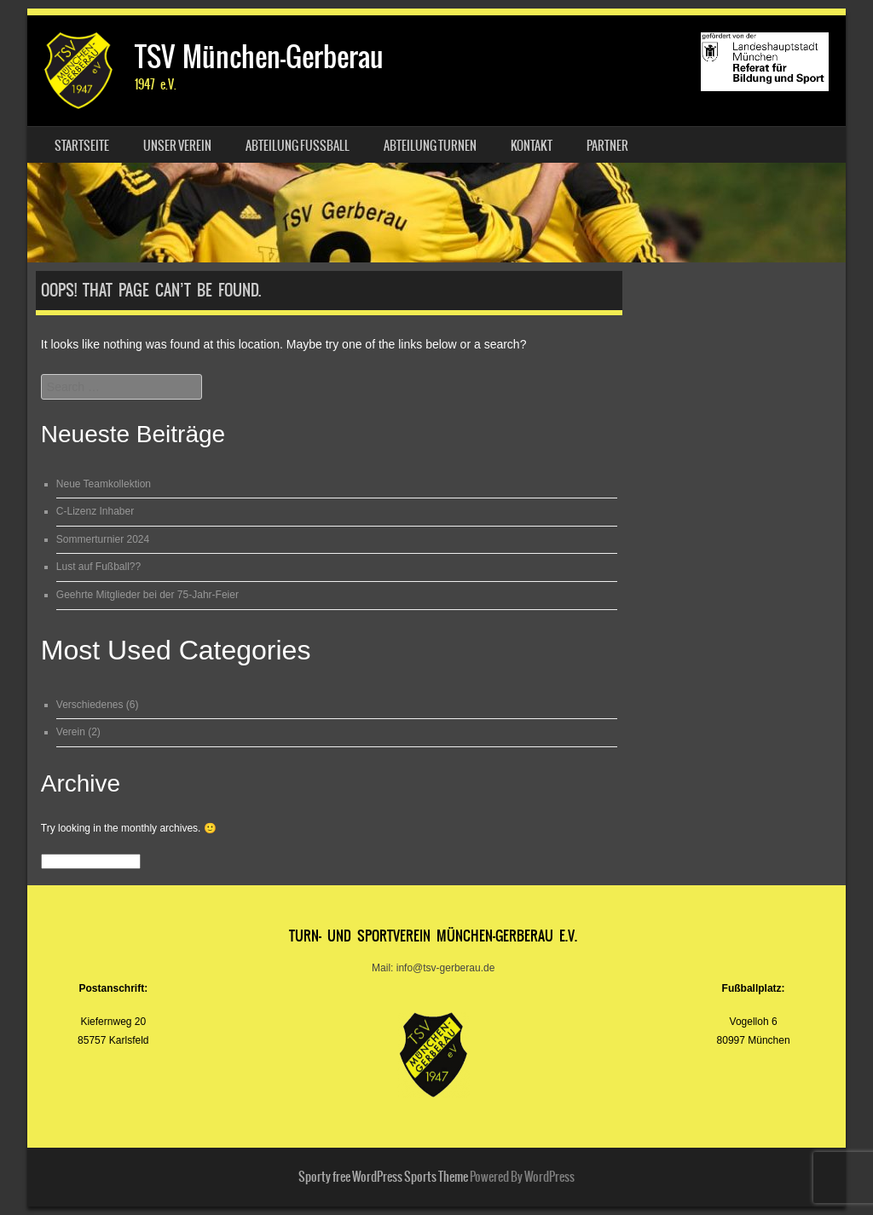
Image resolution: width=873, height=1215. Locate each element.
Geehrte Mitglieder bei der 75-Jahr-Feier (147, 595)
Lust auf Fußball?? (98, 567)
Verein (70, 732)
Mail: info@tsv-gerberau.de (433, 968)
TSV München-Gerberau (259, 57)
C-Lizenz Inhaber (95, 511)
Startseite (82, 145)
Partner (607, 145)
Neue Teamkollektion (103, 484)
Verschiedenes (90, 705)
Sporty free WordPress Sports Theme (383, 1176)
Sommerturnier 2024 (102, 539)
